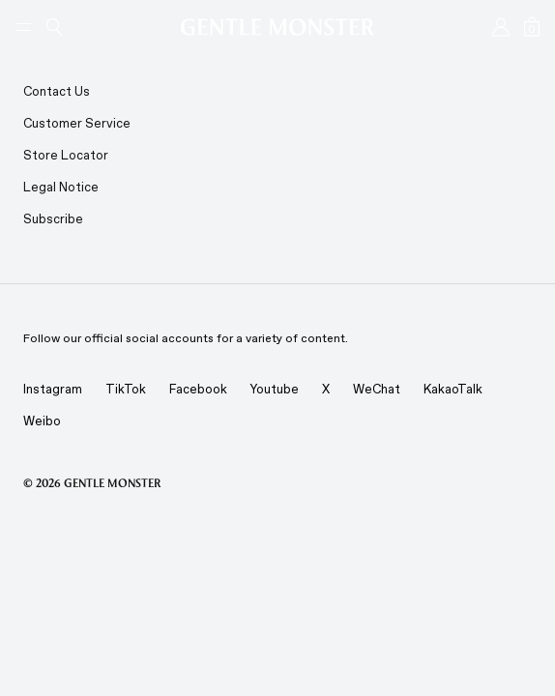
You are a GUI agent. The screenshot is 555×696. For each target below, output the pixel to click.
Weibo (42, 421)
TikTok (125, 389)
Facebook (198, 389)
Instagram (52, 389)
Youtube (274, 389)
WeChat (376, 389)
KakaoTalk (453, 389)
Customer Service (77, 123)
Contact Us (56, 91)
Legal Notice (61, 187)
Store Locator (65, 155)
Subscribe (53, 219)
